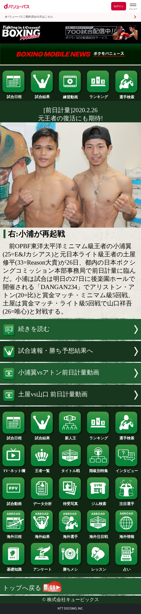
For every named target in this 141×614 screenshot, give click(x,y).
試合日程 (14, 95)
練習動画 (70, 95)
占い (127, 567)
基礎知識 (14, 567)
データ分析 (42, 502)
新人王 (70, 436)
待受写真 (70, 502)
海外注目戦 (98, 535)
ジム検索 (98, 502)
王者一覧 (42, 469)
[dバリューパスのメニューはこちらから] (133, 7)
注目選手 (127, 502)
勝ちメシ (70, 567)
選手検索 (127, 95)
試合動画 (14, 502)
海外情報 (127, 535)
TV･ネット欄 (14, 469)
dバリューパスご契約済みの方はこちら (29, 16)
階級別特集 (98, 469)
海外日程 (14, 535)
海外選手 (70, 535)
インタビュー (127, 469)
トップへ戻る (32, 588)
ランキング (98, 95)
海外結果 (42, 535)
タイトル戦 (70, 469)
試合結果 (42, 95)
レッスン (98, 567)
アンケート (42, 567)
